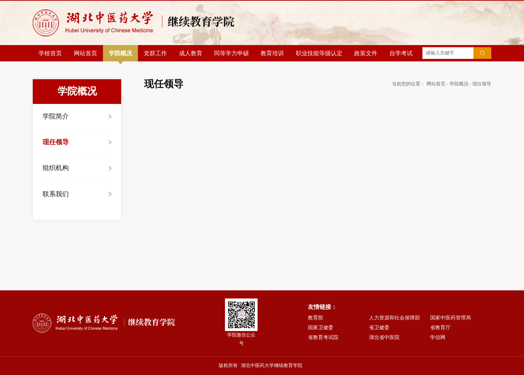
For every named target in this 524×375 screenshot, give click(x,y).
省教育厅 (440, 327)
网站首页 (435, 83)
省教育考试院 (323, 337)
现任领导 (56, 142)
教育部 (315, 317)
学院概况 (458, 83)
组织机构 (56, 168)
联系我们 (56, 194)
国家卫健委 (320, 327)
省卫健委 (379, 327)
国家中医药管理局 (450, 317)
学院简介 (56, 116)
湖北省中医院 (384, 337)
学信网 (437, 337)
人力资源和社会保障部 (394, 317)
